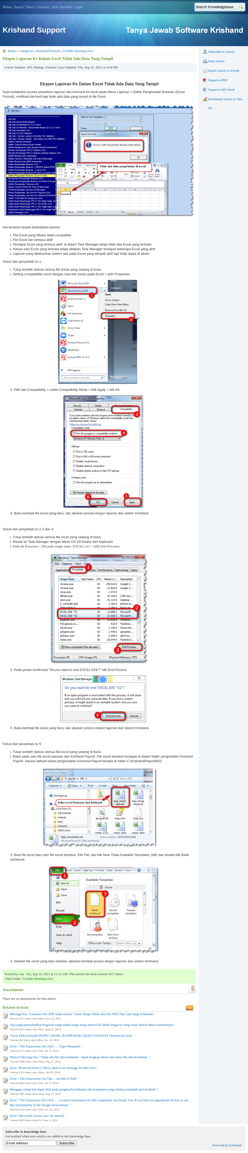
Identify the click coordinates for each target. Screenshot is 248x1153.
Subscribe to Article (219, 52)
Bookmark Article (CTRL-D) (223, 103)
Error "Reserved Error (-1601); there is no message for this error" (53, 1068)
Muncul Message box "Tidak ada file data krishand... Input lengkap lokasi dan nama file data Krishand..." (80, 1057)
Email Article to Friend (221, 71)
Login (78, 7)
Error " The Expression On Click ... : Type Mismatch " (46, 1046)
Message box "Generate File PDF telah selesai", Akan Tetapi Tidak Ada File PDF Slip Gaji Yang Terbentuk (81, 1014)
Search (19, 7)
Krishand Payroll (48, 51)
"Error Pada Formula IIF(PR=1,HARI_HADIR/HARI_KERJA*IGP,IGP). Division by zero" (71, 1035)
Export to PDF (215, 80)
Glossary (43, 7)
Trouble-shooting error (78, 51)
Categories (26, 51)
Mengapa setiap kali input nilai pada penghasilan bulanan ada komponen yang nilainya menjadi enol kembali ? (84, 1089)
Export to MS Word (218, 90)
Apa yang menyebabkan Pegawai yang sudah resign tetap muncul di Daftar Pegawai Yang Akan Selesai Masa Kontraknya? (92, 1025)
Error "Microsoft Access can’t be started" (37, 1116)
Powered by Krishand (226, 1145)
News (30, 7)
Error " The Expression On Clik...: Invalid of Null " (44, 1078)
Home (7, 7)
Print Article (214, 61)
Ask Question (62, 7)
